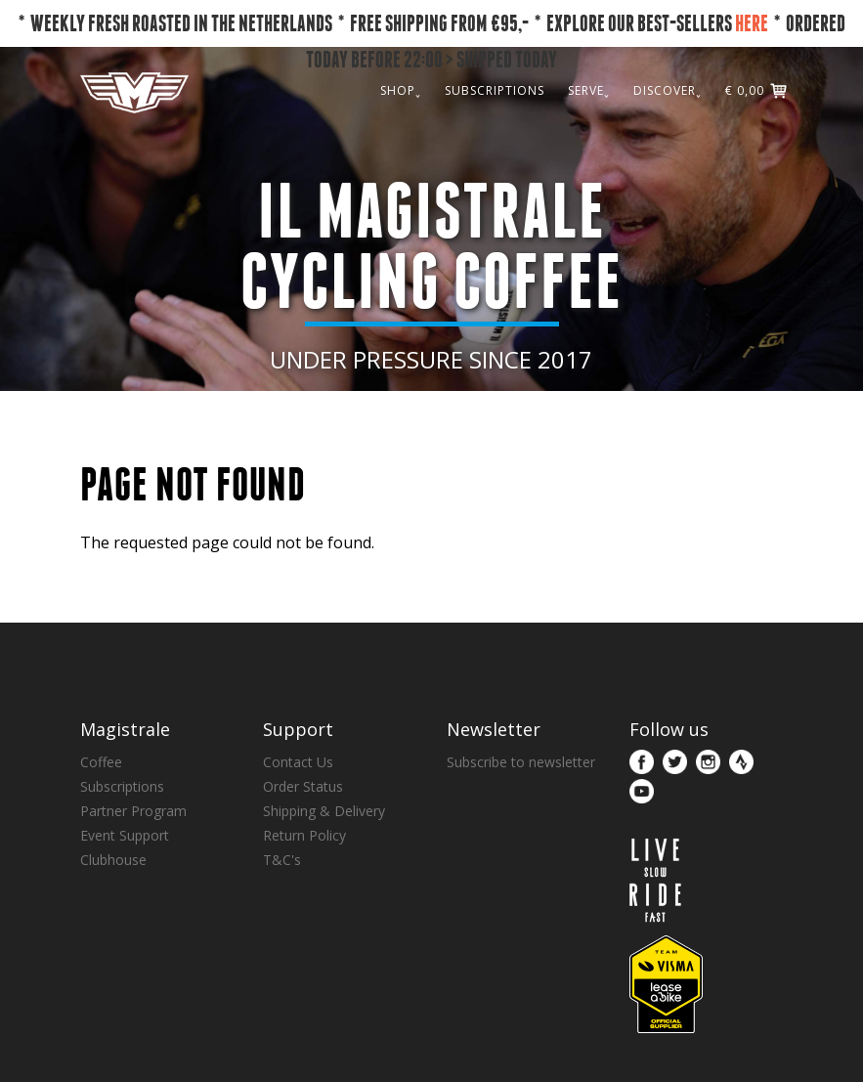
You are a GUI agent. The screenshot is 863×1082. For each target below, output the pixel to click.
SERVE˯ (589, 90)
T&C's (282, 859)
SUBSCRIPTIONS (494, 90)
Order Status (303, 786)
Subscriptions (122, 786)
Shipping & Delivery (324, 810)
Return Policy (304, 835)
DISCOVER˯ (667, 90)
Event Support (124, 835)
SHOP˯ (400, 90)
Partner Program (133, 810)
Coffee (101, 762)
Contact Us (298, 762)
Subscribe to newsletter (521, 762)
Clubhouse (113, 859)
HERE (751, 23)
